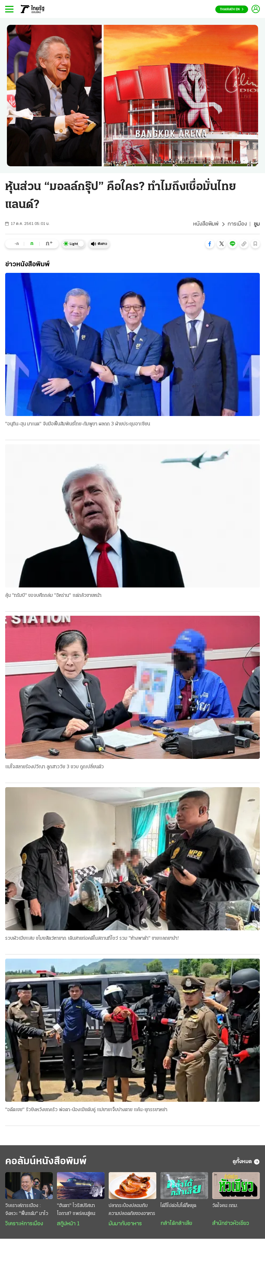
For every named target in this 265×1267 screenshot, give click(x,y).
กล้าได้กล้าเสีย (176, 1223)
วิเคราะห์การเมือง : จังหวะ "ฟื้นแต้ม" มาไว (26, 1209)
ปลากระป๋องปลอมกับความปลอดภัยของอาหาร (132, 1209)
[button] (209, 243)
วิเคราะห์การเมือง (24, 1224)
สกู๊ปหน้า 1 (68, 1224)
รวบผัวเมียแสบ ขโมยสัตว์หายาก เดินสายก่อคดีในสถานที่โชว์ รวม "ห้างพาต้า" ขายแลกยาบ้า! (92, 938)
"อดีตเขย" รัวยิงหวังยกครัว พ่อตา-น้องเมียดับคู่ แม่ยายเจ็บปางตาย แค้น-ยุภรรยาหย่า (86, 1109)
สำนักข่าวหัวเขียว (230, 1223)
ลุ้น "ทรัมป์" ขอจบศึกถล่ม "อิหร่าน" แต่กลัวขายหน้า (53, 595)
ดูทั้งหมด (246, 1162)
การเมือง (237, 224)
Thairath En (232, 9)
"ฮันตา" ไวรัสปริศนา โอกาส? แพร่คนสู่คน (76, 1209)
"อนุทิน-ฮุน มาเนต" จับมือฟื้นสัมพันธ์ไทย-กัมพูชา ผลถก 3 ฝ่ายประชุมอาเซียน (77, 424)
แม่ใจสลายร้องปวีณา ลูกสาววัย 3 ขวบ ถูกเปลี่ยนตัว (54, 767)
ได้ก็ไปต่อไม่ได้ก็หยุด (178, 1205)
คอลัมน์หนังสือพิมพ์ (46, 1161)
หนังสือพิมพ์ (205, 224)
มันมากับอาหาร (125, 1224)
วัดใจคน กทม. (225, 1205)
